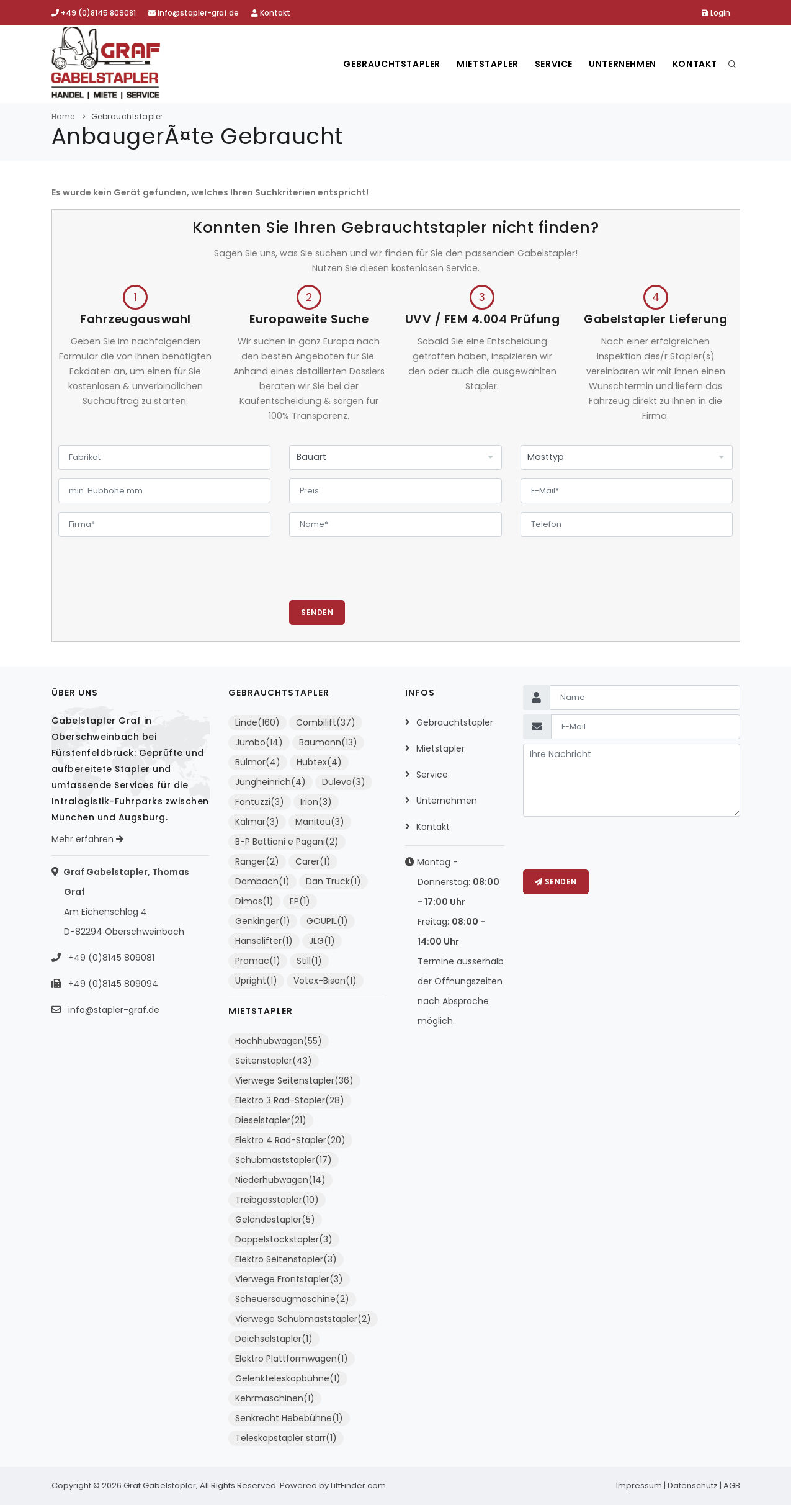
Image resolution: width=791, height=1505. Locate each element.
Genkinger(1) (262, 921)
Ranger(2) (257, 861)
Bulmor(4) (257, 762)
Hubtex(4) (319, 762)
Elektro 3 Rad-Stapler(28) (289, 1100)
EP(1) (300, 901)
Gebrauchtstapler (381, 64)
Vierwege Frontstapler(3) (289, 1279)
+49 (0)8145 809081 (93, 12)
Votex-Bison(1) (325, 980)
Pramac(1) (257, 961)
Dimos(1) (254, 901)
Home (63, 116)
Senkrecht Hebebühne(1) (289, 1418)
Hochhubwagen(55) (278, 1041)
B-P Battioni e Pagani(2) (287, 841)
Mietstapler (480, 64)
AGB (731, 1485)
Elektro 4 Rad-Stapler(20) (290, 1140)
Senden (317, 612)
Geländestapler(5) (275, 1219)
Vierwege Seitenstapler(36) (294, 1080)
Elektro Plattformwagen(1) (291, 1358)
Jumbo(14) (259, 742)
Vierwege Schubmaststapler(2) (303, 1319)
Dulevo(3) (343, 782)
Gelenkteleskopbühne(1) (288, 1378)
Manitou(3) (319, 821)
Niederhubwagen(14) (280, 1180)
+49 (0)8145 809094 (112, 983)
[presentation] (383, 576)
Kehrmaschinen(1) (275, 1398)
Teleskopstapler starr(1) (286, 1438)
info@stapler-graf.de (193, 12)
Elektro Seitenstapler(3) (286, 1259)
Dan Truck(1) (333, 881)
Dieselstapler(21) (270, 1120)
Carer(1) (313, 861)
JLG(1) (322, 941)
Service (547, 64)
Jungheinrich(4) (270, 782)
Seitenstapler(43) (273, 1060)
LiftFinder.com (358, 1485)
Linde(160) (257, 722)
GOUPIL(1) (327, 921)
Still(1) (309, 961)
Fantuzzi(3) (259, 802)
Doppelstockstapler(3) (284, 1239)
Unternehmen (619, 64)
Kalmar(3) (257, 821)
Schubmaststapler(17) (283, 1160)
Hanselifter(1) (264, 941)
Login (716, 12)
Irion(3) (316, 802)
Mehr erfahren (87, 839)
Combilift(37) (325, 722)
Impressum (639, 1485)
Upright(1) (256, 980)
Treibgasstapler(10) (277, 1199)
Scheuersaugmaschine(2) (292, 1299)
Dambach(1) (262, 881)
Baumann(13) (328, 742)
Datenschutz (693, 1485)
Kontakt (270, 12)
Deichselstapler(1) (274, 1338)
